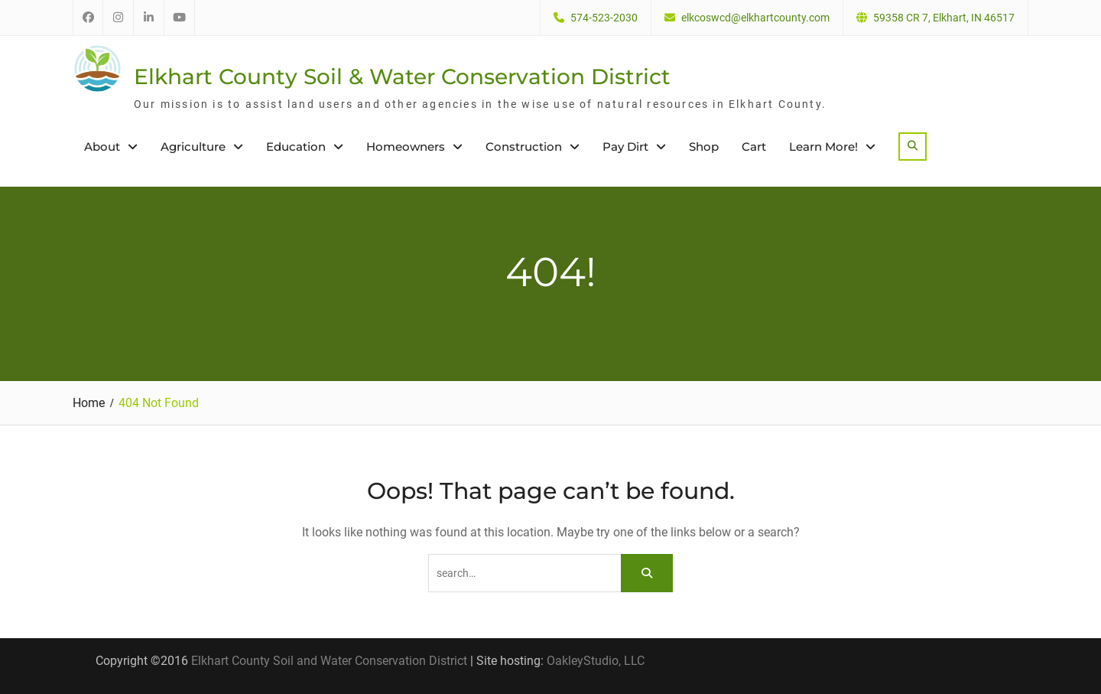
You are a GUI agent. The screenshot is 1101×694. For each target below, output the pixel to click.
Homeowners (405, 146)
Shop (704, 146)
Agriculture (193, 146)
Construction (524, 146)
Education (296, 146)
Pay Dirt (625, 146)
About (102, 146)
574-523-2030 (604, 18)
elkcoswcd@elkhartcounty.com (755, 18)
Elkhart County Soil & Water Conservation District (402, 77)
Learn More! (823, 146)
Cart (754, 146)
